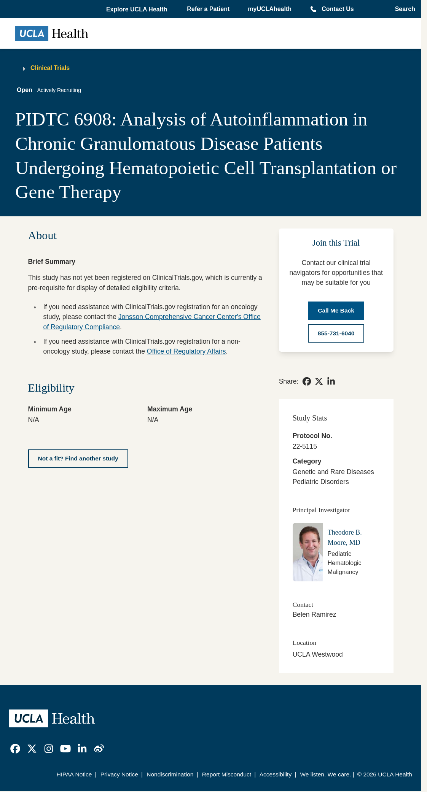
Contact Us (338, 9)
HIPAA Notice (74, 774)
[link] (306, 381)
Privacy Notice (119, 774)
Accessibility (276, 774)
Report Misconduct (226, 774)
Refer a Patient (208, 9)
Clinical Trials (50, 68)
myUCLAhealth (270, 9)
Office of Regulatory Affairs (186, 351)
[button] (137, 9)
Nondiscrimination (170, 774)
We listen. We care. (325, 774)
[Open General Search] (402, 9)
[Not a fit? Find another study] (78, 458)
